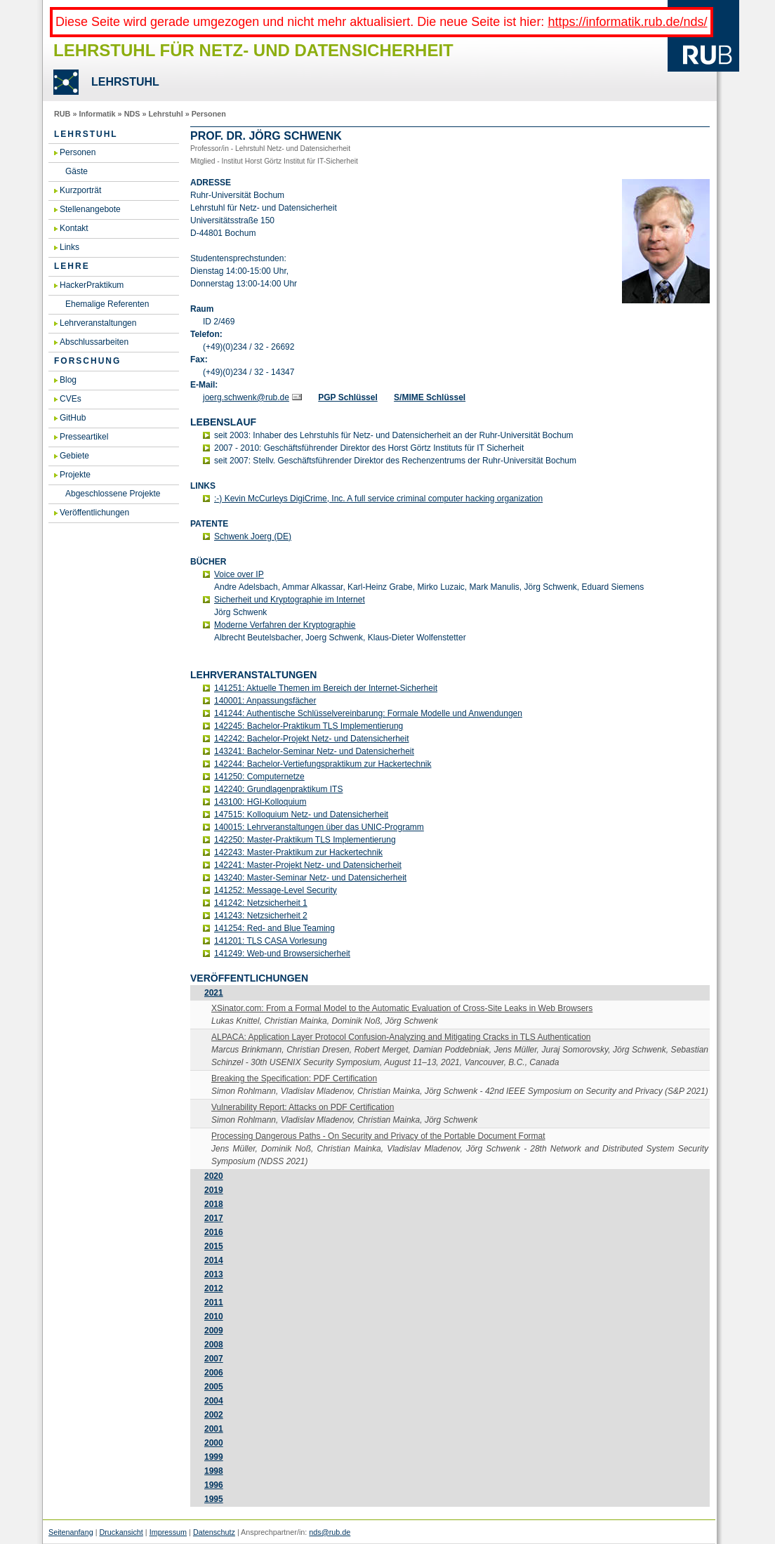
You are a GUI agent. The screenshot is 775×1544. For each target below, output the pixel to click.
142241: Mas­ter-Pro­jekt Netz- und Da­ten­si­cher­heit (308, 865)
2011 (213, 1302)
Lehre (72, 266)
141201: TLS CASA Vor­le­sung (270, 941)
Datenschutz (214, 1532)
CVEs (70, 399)
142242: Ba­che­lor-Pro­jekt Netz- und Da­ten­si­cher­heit (311, 739)
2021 (213, 993)
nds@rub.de (329, 1532)
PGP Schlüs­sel (348, 397)
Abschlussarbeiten (94, 342)
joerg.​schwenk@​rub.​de (246, 397)
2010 (213, 1316)
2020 (213, 1176)
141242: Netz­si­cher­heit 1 (260, 903)
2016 (213, 1232)
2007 (213, 1359)
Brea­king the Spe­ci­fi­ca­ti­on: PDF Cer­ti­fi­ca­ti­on (294, 1078)
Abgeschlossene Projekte (112, 494)
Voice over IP (239, 574)
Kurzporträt (80, 190)
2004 (213, 1401)
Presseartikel (84, 437)
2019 (213, 1190)
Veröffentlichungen (94, 512)
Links (69, 247)
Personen (209, 114)
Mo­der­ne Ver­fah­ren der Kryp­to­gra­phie (284, 625)
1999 (213, 1457)
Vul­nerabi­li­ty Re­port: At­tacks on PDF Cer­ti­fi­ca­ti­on (302, 1107)
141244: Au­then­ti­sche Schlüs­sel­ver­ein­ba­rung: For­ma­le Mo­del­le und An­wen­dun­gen (368, 713)
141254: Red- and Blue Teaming (274, 928)
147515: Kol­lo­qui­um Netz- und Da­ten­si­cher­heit (301, 814)
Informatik (97, 114)
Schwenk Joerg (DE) (252, 536)
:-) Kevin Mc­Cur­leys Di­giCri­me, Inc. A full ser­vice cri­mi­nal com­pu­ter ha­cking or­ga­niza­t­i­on (378, 498)
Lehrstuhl (165, 114)
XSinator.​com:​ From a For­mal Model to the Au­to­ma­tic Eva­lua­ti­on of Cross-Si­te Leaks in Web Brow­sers (401, 1008)
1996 (213, 1485)
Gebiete (74, 456)
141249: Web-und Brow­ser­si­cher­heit (282, 953)
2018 (213, 1204)
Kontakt (74, 228)
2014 (213, 1260)
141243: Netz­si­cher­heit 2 (260, 916)
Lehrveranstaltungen (98, 323)
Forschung (87, 361)
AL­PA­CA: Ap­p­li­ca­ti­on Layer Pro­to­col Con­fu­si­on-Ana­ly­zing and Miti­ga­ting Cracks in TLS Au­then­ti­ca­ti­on (401, 1037)
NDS (132, 114)
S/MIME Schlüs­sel (429, 397)
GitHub (73, 418)
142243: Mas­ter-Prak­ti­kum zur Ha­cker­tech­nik (298, 852)
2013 (213, 1274)
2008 (213, 1345)
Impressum (168, 1532)
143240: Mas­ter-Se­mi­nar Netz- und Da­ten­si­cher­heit (310, 878)
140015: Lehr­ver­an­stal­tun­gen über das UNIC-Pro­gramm (319, 827)
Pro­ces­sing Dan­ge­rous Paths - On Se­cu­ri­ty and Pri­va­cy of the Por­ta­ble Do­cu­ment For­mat (378, 1136)
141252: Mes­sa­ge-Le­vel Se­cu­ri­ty (275, 890)
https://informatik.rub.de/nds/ (627, 22)
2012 (213, 1288)
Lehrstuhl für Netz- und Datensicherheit (253, 50)
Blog (68, 380)
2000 (213, 1443)
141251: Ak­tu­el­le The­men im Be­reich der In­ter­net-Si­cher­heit (325, 688)
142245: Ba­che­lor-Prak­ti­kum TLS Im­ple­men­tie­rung (308, 726)
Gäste (76, 171)
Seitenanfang (70, 1532)
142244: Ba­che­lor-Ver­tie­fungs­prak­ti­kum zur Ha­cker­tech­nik (323, 764)
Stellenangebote (90, 209)
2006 (213, 1373)
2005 (213, 1387)
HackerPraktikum (92, 285)
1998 (213, 1471)
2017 (213, 1218)
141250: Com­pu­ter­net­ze (259, 776)
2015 (213, 1246)
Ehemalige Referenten (107, 304)
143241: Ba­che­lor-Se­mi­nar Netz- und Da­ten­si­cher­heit (314, 751)
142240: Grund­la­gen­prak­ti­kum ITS (278, 789)
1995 (213, 1499)
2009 (213, 1330)
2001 (213, 1429)
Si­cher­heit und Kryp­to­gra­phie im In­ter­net (289, 600)
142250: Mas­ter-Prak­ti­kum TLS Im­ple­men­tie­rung (305, 840)
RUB (62, 114)
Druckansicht (121, 1532)
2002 (213, 1415)
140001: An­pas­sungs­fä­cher (265, 701)
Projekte (75, 475)
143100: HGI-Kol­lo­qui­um (260, 802)
